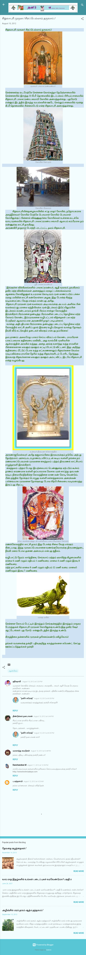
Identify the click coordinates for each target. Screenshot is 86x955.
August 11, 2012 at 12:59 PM (37, 765)
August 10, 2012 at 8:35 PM (44, 698)
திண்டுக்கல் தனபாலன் (23, 716)
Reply (15, 711)
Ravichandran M (19, 765)
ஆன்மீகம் (13, 671)
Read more (78, 871)
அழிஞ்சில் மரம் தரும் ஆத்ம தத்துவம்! (22, 910)
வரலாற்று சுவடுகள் (21, 751)
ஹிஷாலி (17, 681)
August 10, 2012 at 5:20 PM (32, 682)
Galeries (48, 950)
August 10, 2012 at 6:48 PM (41, 751)
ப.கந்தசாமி (18, 781)
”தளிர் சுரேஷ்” (27, 698)
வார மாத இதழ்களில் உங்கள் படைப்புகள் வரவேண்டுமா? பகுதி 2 (36, 879)
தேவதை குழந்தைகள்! (14, 848)
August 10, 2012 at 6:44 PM (44, 716)
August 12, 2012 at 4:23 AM (34, 781)
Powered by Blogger (43, 945)
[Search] (82, 5)
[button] (82, 19)
